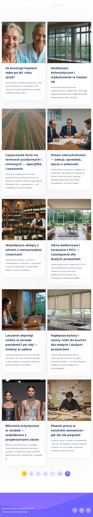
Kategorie (59, 16)
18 (60, 473)
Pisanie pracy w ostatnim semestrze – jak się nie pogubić (68, 430)
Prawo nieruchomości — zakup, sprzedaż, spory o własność (68, 159)
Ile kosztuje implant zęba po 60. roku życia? (21, 72)
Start (57, 10)
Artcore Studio (21, 5)
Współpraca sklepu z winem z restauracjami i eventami (23, 249)
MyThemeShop (19, 512)
